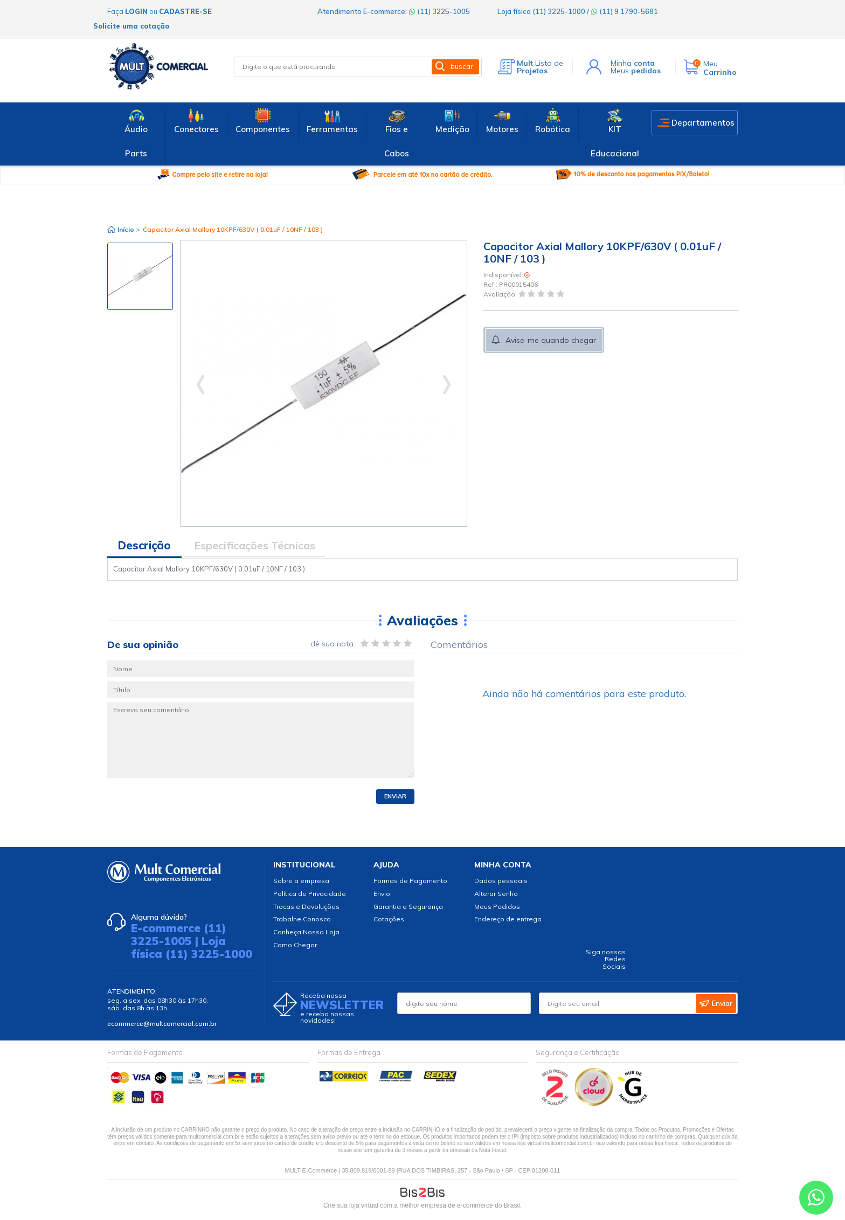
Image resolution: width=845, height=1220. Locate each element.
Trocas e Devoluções (306, 906)
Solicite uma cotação (131, 26)
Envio (381, 894)
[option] (140, 276)
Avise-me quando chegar (550, 340)
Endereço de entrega (508, 919)
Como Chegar (295, 945)
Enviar (395, 796)
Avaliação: (500, 295)
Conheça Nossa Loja (306, 932)
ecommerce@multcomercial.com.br (162, 1023)
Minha (633, 63)
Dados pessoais (501, 881)
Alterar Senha (496, 894)
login (136, 11)
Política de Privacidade (309, 894)
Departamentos (703, 123)
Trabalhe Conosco (302, 919)
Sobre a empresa (301, 881)
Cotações (388, 919)
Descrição (144, 545)
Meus (636, 70)
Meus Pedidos (497, 906)
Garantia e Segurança (408, 906)
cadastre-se (185, 11)
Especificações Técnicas (254, 545)
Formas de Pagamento (410, 881)
